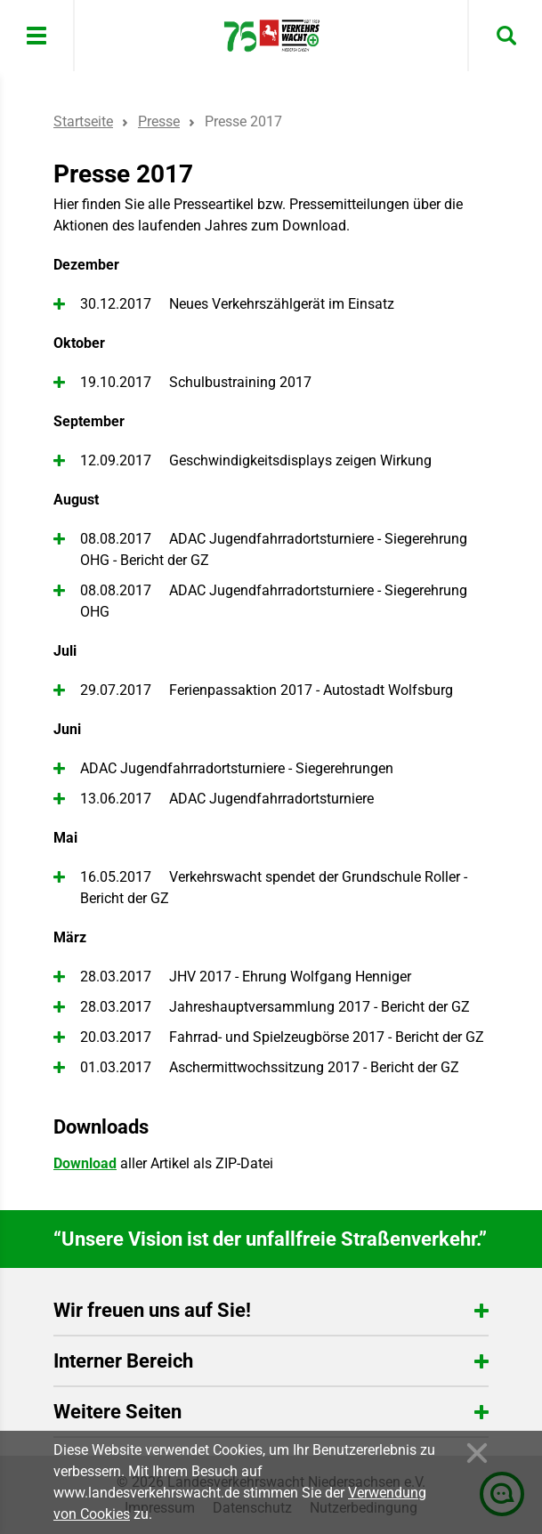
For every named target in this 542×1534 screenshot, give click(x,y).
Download (85, 1163)
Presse (159, 121)
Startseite (83, 121)
